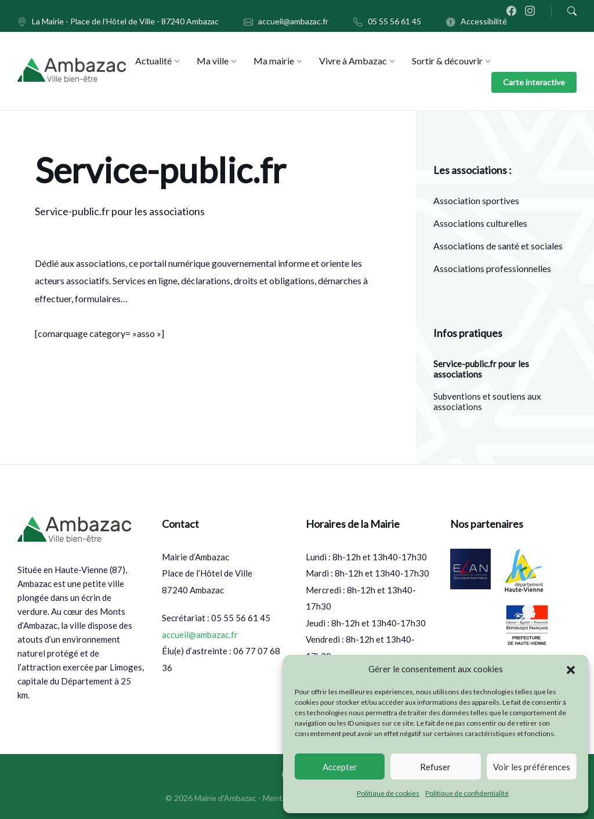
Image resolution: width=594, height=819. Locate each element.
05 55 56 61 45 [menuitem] (394, 21)
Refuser (435, 767)
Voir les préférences (531, 767)
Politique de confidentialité (467, 793)
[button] (571, 669)
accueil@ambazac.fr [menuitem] (293, 21)
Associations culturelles (480, 223)
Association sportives (476, 200)
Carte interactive (534, 82)
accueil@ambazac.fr (200, 634)
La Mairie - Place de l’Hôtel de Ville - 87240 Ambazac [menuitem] (125, 21)
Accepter (340, 767)
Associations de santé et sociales (498, 245)
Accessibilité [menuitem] (484, 21)
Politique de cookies (388, 793)
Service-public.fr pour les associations (481, 368)
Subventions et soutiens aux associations (487, 401)
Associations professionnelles (492, 268)
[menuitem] (153, 60)
